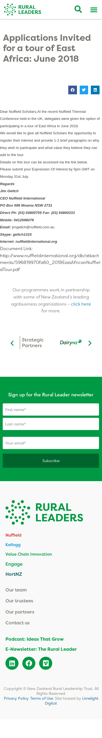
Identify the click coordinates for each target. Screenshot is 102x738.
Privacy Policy (16, 698)
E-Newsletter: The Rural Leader (41, 649)
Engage (14, 564)
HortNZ (13, 574)
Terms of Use (41, 698)
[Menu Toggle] (94, 9)
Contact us (17, 622)
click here (81, 304)
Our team (16, 590)
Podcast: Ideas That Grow (34, 639)
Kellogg (13, 544)
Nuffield (13, 535)
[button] (72, 90)
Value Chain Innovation (28, 554)
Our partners (19, 612)
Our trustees (19, 600)
